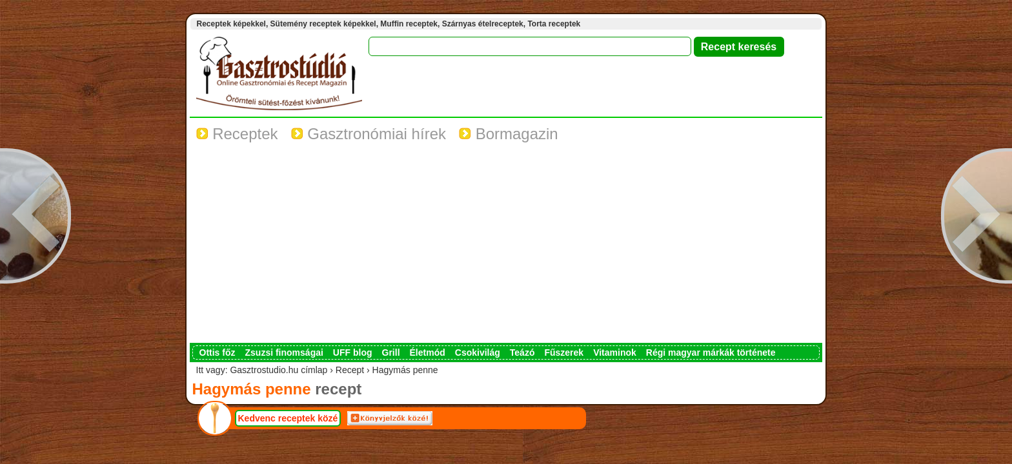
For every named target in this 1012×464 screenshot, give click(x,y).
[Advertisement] (506, 246)
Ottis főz (217, 352)
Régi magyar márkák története (711, 352)
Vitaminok (614, 352)
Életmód (427, 352)
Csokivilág (477, 352)
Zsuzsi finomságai (284, 352)
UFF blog (352, 352)
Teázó (522, 352)
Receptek (237, 133)
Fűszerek (563, 352)
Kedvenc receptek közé (288, 418)
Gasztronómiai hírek (368, 133)
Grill (391, 352)
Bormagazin (508, 133)
